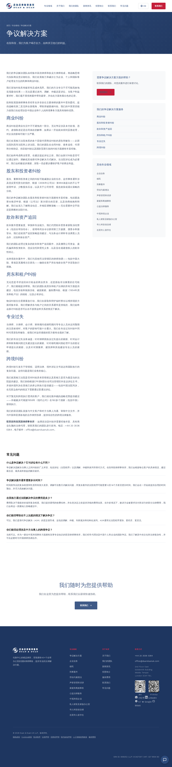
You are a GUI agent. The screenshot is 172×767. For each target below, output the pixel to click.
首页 (8, 26)
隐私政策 (16, 737)
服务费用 (106, 677)
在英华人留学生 (104, 230)
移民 (99, 179)
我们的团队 (74, 6)
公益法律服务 (103, 206)
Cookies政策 (27, 737)
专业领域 (48, 6)
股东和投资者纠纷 (105, 123)
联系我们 (112, 6)
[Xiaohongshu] (140, 698)
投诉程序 (36, 737)
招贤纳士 (100, 6)
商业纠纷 (101, 116)
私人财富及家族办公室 (107, 219)
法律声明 (45, 737)
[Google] (143, 702)
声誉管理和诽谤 (104, 195)
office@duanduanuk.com (147, 661)
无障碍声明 (55, 737)
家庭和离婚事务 (104, 201)
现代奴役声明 (66, 737)
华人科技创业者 (104, 224)
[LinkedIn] (151, 698)
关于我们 (60, 6)
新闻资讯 (87, 6)
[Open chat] (165, 760)
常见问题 (124, 6)
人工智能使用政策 (80, 737)
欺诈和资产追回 (104, 129)
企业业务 (101, 173)
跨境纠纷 (101, 147)
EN (143, 6)
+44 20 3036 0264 (144, 656)
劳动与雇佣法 (103, 190)
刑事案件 (101, 184)
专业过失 (101, 141)
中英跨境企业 (103, 213)
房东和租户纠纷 (104, 135)
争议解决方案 (76, 656)
